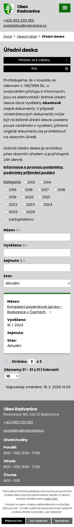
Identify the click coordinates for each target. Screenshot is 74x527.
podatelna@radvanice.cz (25, 25)
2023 (30, 204)
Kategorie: (12, 181)
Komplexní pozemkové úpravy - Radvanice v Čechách (35, 309)
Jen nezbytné (38, 520)
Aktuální (14, 345)
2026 (30, 211)
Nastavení (62, 520)
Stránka (19, 361)
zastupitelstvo (21, 219)
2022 (13, 204)
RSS (50, 68)
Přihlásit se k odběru (43, 60)
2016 (29, 189)
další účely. (51, 498)
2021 (46, 197)
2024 (48, 204)
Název (10, 230)
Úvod (8, 36)
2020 (29, 197)
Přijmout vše (13, 520)
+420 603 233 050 (19, 20)
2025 (13, 211)
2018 (61, 189)
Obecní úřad (27, 36)
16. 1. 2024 (15, 325)
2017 (45, 189)
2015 (12, 189)
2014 (47, 182)
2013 (31, 182)
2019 (12, 197)
